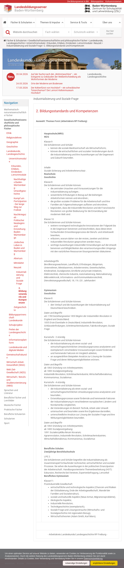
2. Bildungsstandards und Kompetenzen (23, 295)
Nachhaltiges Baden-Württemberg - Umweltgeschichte (20, 186)
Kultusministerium (113, 1)
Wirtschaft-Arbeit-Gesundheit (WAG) (15, 363)
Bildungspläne (97, 1)
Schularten (9, 418)
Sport (7, 423)
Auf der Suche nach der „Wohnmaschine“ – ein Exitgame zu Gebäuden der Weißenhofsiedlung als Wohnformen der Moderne (56, 77)
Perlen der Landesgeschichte (17, 332)
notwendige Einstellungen (76, 563)
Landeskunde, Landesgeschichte (15, 152)
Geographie (12, 142)
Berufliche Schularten (14, 414)
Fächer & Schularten (21, 22)
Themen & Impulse (50, 22)
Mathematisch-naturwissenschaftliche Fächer (15, 112)
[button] (4, 22)
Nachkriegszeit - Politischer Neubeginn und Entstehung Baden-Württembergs (20, 226)
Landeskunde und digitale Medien (18, 348)
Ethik (8, 133)
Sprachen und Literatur (11, 391)
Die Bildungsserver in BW (78, 1)
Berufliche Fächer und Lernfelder (15, 399)
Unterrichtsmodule (35, 43)
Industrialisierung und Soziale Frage (24, 45)
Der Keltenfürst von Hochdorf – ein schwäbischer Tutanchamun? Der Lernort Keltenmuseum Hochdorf (55, 90)
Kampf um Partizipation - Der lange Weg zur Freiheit (20, 204)
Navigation (11, 102)
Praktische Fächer (13, 409)
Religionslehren (14, 137)
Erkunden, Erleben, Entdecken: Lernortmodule (69, 43)
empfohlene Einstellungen (104, 563)
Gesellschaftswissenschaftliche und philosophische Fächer (57, 40)
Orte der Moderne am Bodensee (46, 83)
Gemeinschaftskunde (16, 356)
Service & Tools (78, 22)
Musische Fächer (12, 405)
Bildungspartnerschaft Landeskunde (17, 317)
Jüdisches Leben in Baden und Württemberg (20, 248)
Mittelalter (19, 263)
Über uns (107, 22)
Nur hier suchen (110, 32)
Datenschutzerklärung (93, 559)
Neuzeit (97, 43)
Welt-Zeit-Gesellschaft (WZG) (16, 371)
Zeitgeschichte (20, 308)
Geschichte (12, 146)
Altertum (18, 258)
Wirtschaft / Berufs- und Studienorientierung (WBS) (16, 381)
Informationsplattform (18, 341)
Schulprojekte (15, 325)
